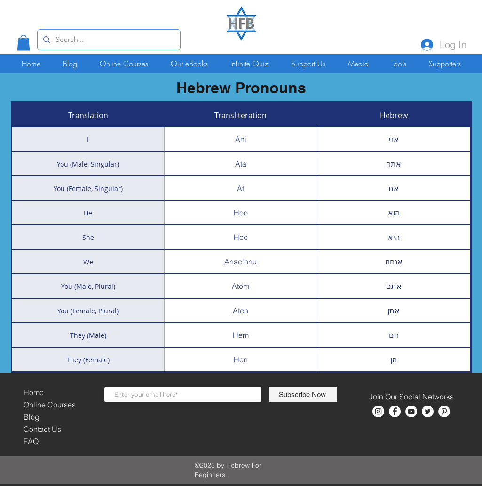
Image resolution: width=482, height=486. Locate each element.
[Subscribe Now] (303, 394)
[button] (23, 42)
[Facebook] (395, 411)
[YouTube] (411, 411)
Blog (32, 417)
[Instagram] (378, 411)
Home (34, 392)
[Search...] (107, 40)
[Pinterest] (444, 411)
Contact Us (42, 429)
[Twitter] (428, 411)
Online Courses (50, 404)
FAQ (31, 441)
